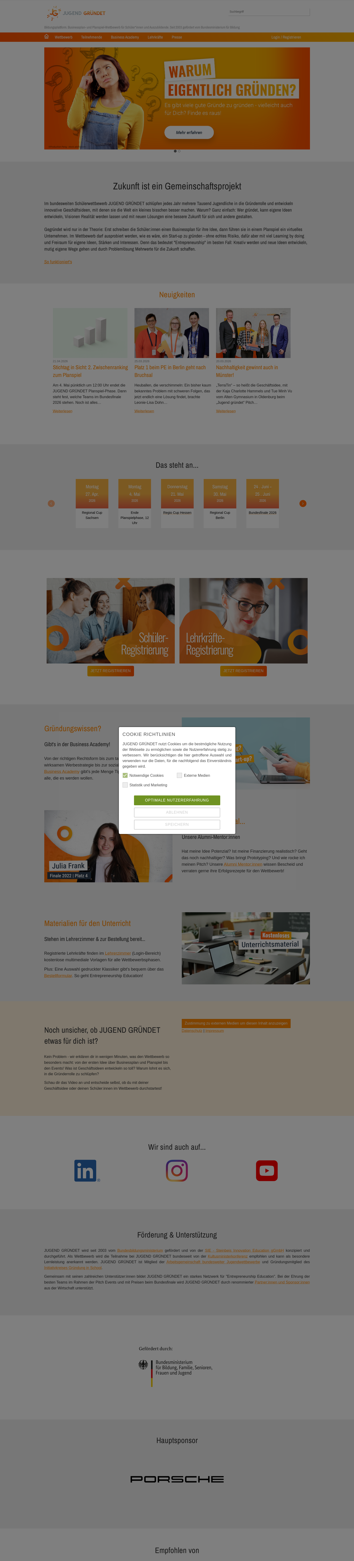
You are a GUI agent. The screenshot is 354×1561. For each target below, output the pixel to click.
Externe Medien (193, 776)
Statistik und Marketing (145, 785)
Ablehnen (177, 813)
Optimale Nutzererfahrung (177, 801)
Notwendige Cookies (143, 776)
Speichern (177, 825)
